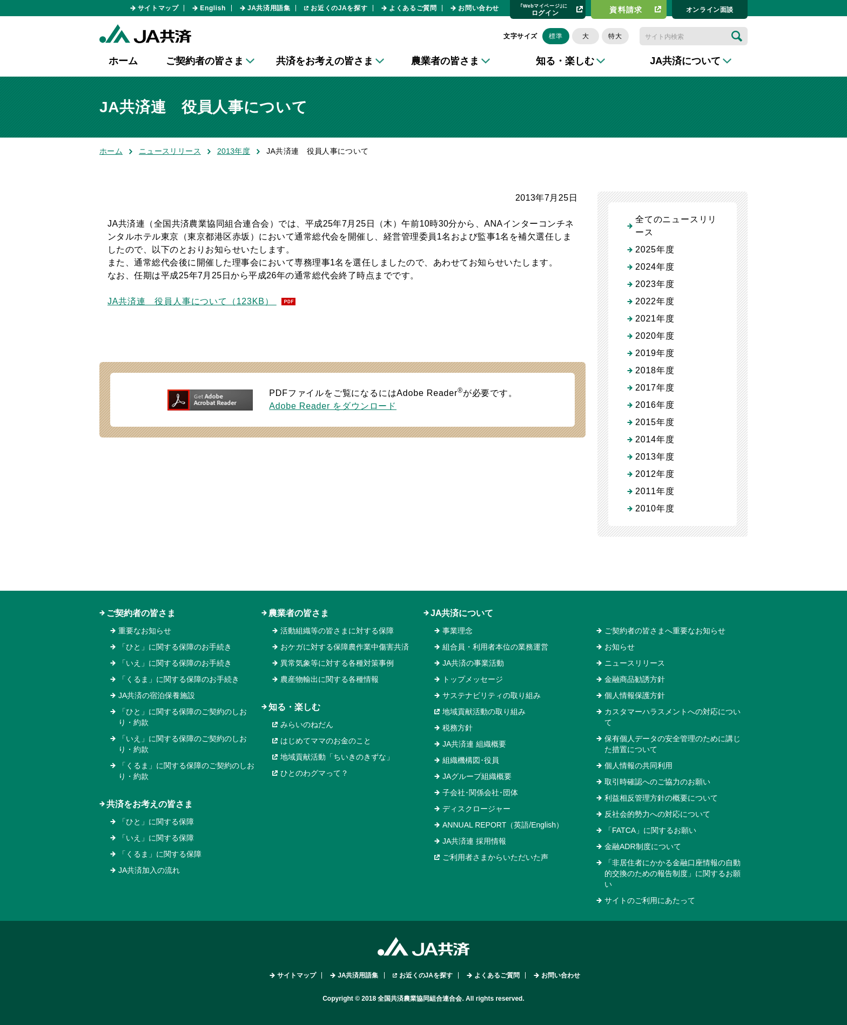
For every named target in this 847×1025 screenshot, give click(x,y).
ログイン (544, 9)
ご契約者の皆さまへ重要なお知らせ (664, 630)
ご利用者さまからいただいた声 (495, 857)
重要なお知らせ (144, 630)
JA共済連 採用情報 (474, 841)
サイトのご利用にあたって (649, 900)
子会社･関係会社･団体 (480, 792)
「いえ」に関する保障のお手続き (175, 663)
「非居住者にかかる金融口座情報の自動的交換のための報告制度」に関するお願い (672, 873)
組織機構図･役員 (470, 760)
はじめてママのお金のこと (325, 740)
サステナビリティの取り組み (491, 695)
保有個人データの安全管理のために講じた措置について (672, 744)
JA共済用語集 (269, 8)
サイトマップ (158, 8)
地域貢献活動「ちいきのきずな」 (337, 757)
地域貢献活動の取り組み (484, 711)
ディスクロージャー (476, 808)
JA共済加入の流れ (149, 870)
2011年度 (654, 491)
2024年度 (654, 266)
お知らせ (619, 647)
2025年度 (654, 249)
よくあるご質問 (412, 8)
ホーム (123, 61)
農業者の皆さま (298, 613)
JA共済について (462, 613)
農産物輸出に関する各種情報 (329, 679)
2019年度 (654, 353)
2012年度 (654, 474)
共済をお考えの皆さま (149, 804)
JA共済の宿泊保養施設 (156, 695)
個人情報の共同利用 (638, 765)
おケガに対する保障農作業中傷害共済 (344, 647)
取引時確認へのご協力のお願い (657, 781)
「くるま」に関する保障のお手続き (178, 679)
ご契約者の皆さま (141, 613)
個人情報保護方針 (634, 695)
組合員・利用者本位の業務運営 (495, 647)
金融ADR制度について (642, 846)
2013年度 (233, 151)
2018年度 (654, 370)
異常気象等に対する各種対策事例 (337, 663)
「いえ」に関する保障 (156, 837)
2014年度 (654, 439)
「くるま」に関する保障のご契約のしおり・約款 (186, 771)
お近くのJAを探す (339, 8)
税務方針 (457, 727)
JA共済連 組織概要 (474, 744)
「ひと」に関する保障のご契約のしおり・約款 (182, 717)
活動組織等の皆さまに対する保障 (337, 630)
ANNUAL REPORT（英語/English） (502, 825)
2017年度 (654, 387)
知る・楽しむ (294, 707)
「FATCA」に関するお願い (650, 830)
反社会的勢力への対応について (657, 814)
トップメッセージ (472, 679)
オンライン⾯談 (710, 9)
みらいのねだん (306, 724)
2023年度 (654, 284)
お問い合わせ (478, 8)
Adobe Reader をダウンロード (332, 406)
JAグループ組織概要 (477, 776)
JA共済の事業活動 (473, 663)
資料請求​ (626, 9)
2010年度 (654, 508)
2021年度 (654, 318)
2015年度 (654, 422)
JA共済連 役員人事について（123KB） (192, 301)
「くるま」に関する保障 (159, 854)
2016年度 (654, 404)
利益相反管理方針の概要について (661, 798)
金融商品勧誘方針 (634, 679)
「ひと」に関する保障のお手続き (175, 647)
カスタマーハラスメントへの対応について (672, 717)
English (213, 8)
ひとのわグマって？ (314, 773)
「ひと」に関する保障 (156, 821)
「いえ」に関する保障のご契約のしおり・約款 (182, 744)
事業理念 (457, 630)
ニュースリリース (170, 151)
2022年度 (654, 301)
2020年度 (654, 335)
